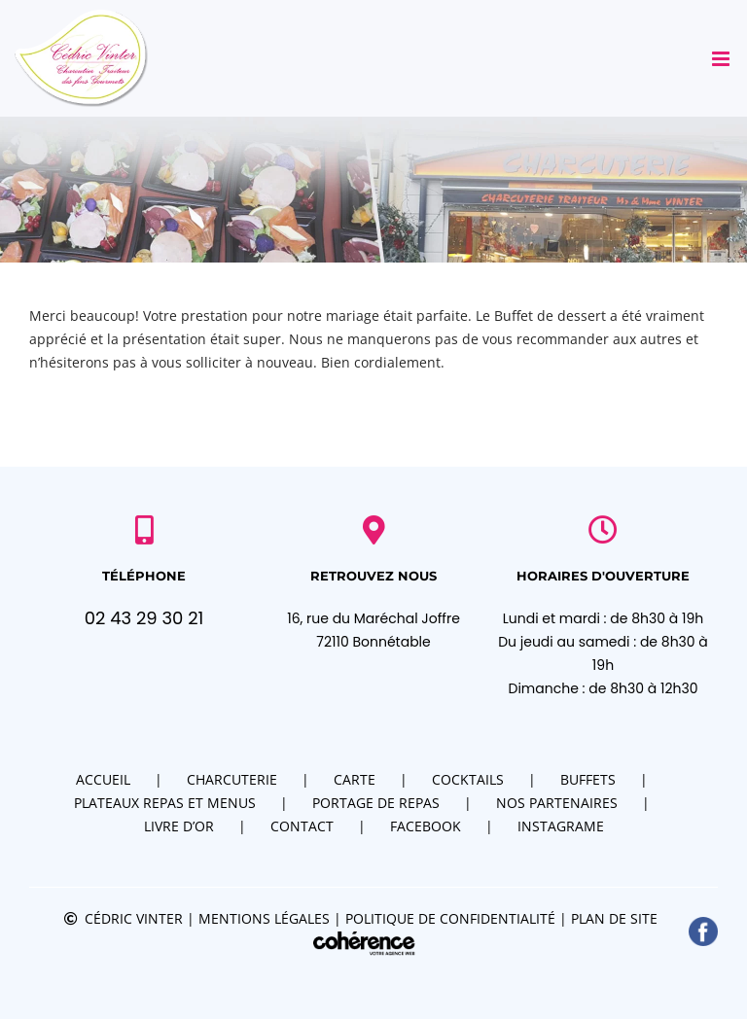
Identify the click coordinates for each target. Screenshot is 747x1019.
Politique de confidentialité (450, 918)
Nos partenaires (557, 802)
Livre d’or (179, 826)
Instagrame (560, 826)
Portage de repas (376, 802)
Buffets (588, 779)
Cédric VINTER (134, 918)
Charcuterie (232, 779)
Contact (302, 826)
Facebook (425, 826)
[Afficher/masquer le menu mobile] (722, 59)
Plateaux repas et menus (165, 802)
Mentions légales (264, 918)
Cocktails (468, 779)
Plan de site (614, 918)
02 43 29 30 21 (144, 618)
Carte (354, 779)
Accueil (103, 779)
